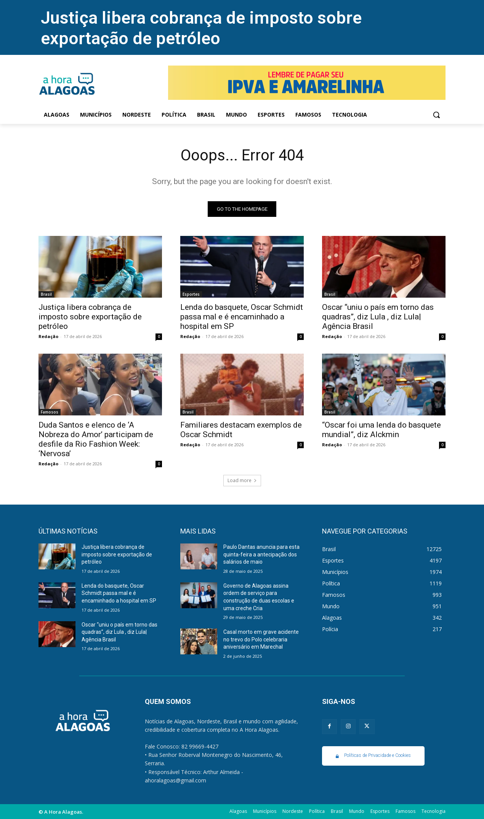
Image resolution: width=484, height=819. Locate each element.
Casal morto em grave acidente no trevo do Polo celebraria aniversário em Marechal (261, 639)
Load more (242, 480)
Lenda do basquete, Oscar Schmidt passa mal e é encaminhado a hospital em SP (241, 317)
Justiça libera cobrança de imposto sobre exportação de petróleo (201, 28)
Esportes (191, 294)
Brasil (46, 294)
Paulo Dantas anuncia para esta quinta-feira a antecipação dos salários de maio (261, 554)
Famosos (49, 412)
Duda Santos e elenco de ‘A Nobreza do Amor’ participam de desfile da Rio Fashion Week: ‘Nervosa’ (95, 439)
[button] (436, 115)
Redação (48, 336)
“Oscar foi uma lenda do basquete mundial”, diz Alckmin (381, 429)
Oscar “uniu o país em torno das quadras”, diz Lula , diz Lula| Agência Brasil (378, 317)
